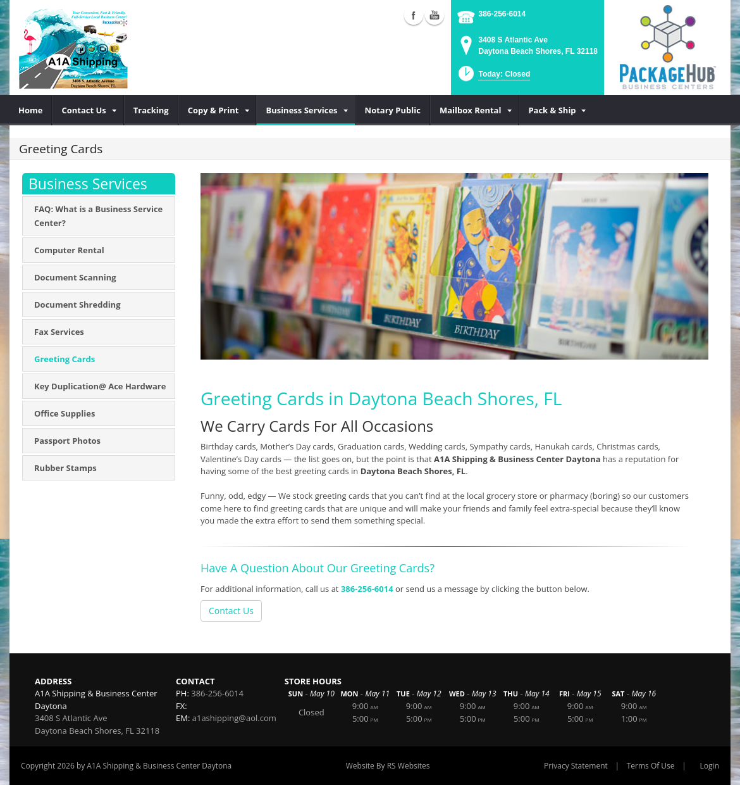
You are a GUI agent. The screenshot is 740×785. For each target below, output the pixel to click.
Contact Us (231, 611)
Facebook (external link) (413, 15)
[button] (493, 77)
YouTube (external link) (434, 15)
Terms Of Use (651, 765)
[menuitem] (30, 110)
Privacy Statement (576, 765)
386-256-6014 (502, 13)
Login (709, 765)
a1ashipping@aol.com (234, 718)
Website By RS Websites (388, 765)
